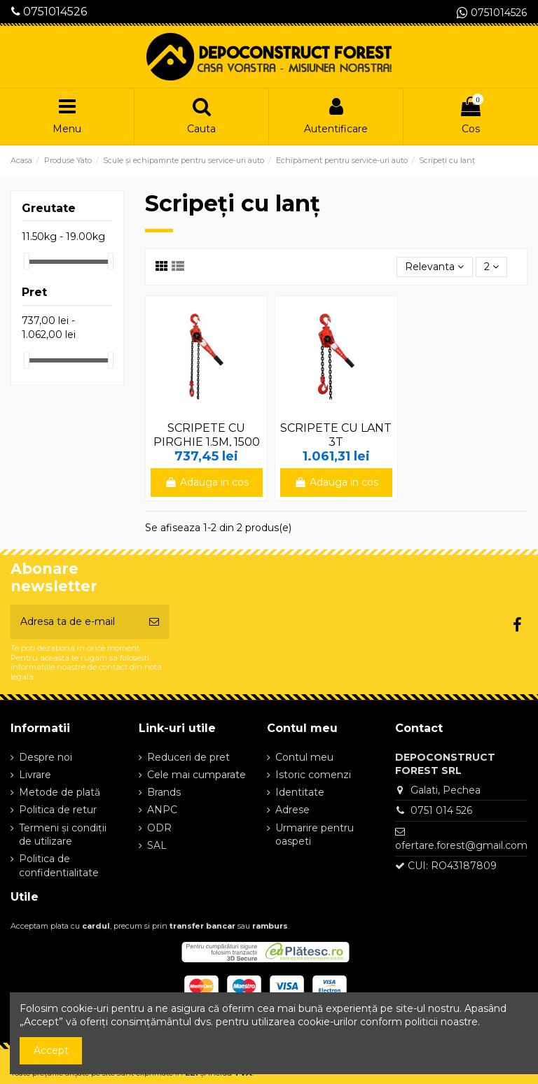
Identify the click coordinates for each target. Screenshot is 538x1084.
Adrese (292, 809)
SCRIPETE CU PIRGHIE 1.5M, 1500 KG (206, 441)
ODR (159, 828)
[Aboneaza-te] (154, 622)
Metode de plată (59, 792)
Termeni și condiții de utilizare (62, 835)
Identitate (299, 792)
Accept (51, 1050)
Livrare (35, 774)
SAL (157, 845)
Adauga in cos (207, 482)
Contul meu (304, 757)
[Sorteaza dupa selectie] (434, 267)
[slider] (26, 261)
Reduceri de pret (188, 757)
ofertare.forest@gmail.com (461, 845)
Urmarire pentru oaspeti (314, 835)
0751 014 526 (441, 810)
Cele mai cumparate (196, 774)
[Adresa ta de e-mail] (75, 622)
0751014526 (49, 11)
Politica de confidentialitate (59, 865)
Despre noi (45, 757)
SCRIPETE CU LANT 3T (336, 434)
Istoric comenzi (313, 774)
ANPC (162, 809)
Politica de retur (58, 809)
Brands (164, 792)
